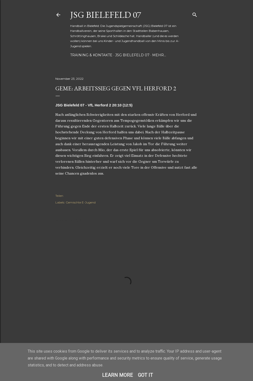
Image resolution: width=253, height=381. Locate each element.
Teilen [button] (59, 196)
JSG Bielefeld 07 (105, 14)
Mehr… (159, 55)
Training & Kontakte (91, 55)
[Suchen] (195, 14)
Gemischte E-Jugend (81, 202)
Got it (145, 375)
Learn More (117, 375)
